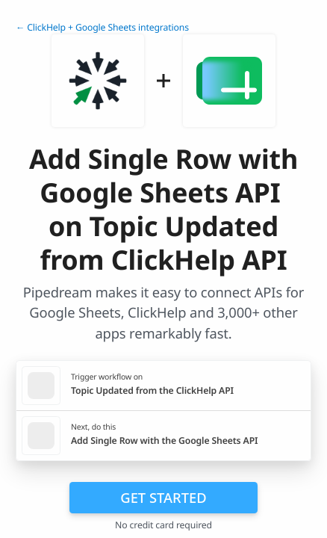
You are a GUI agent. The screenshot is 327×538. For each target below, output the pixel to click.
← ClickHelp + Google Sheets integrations (102, 27)
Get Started (163, 497)
